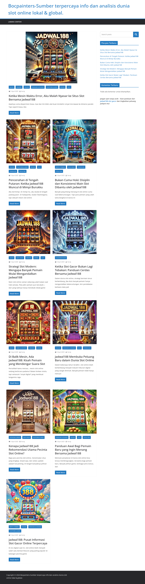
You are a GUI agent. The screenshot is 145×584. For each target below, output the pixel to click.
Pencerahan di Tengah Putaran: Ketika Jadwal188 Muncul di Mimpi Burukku (26, 183)
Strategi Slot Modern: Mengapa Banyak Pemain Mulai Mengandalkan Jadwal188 (25, 271)
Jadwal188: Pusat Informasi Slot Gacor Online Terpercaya (28, 541)
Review (62, 87)
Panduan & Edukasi (38, 87)
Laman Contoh (15, 22)
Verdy (23, 91)
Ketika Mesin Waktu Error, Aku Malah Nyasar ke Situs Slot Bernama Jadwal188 (46, 97)
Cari (136, 34)
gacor (11, 87)
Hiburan (18, 87)
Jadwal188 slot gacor (108, 101)
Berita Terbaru (60, 167)
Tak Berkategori (61, 258)
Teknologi (13, 171)
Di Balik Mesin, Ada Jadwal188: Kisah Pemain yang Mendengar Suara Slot (27, 360)
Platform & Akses (52, 87)
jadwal (36, 258)
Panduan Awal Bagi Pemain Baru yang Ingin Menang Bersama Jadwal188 (73, 449)
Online (26, 87)
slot (69, 87)
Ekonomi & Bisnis (15, 437)
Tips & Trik (22, 171)
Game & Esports (21, 348)
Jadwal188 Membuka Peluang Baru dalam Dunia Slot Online (74, 358)
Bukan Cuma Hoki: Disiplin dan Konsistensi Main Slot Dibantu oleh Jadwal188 (72, 183)
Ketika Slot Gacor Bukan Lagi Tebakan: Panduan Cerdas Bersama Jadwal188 (74, 270)
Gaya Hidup (71, 167)
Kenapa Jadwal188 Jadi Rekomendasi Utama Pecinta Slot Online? (28, 449)
